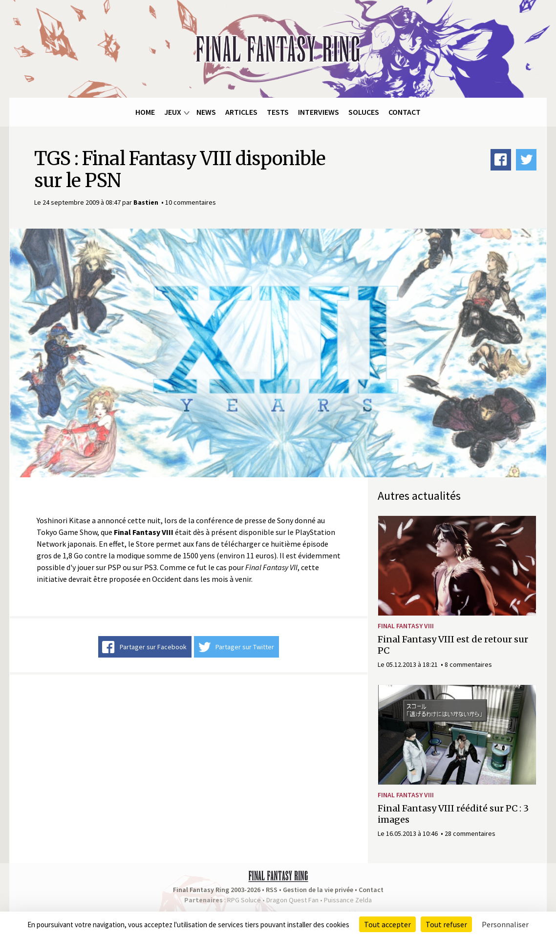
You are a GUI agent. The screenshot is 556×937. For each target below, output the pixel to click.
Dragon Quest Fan (292, 899)
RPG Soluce (244, 899)
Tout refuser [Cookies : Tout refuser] (446, 924)
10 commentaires (190, 202)
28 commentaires (470, 833)
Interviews (318, 112)
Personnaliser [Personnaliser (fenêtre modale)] (505, 924)
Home (145, 112)
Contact (404, 112)
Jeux (172, 112)
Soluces (363, 112)
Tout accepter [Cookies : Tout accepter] (387, 924)
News (206, 112)
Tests (278, 112)
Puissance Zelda (348, 899)
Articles (241, 112)
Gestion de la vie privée (318, 889)
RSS (272, 889)
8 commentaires (468, 664)
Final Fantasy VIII (406, 625)
